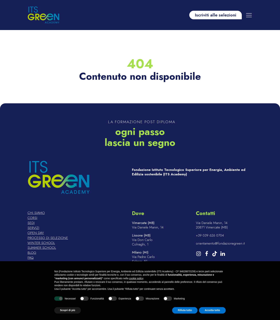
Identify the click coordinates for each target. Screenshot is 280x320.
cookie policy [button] (136, 278)
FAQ (31, 257)
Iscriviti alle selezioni (215, 15)
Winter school (41, 243)
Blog (32, 252)
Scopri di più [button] (67, 310)
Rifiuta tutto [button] (185, 310)
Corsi (32, 218)
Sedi (31, 223)
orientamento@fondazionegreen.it (220, 243)
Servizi (33, 228)
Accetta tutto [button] (212, 310)
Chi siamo (36, 213)
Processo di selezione (48, 238)
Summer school (42, 247)
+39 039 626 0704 (210, 235)
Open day (36, 233)
